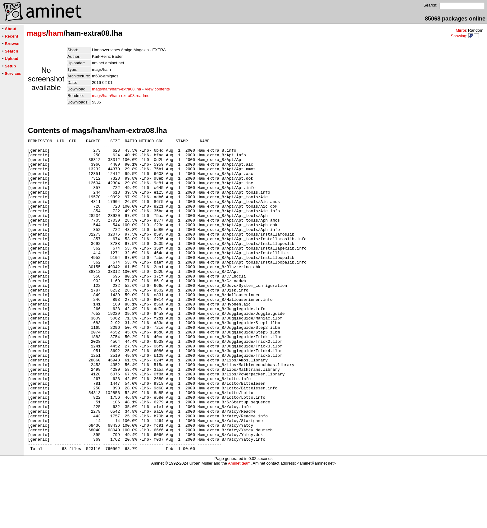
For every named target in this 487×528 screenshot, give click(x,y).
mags (36, 33)
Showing (458, 36)
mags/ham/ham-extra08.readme (120, 95)
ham (55, 33)
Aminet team (239, 525)
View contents (157, 89)
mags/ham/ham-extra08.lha (116, 89)
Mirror (461, 30)
